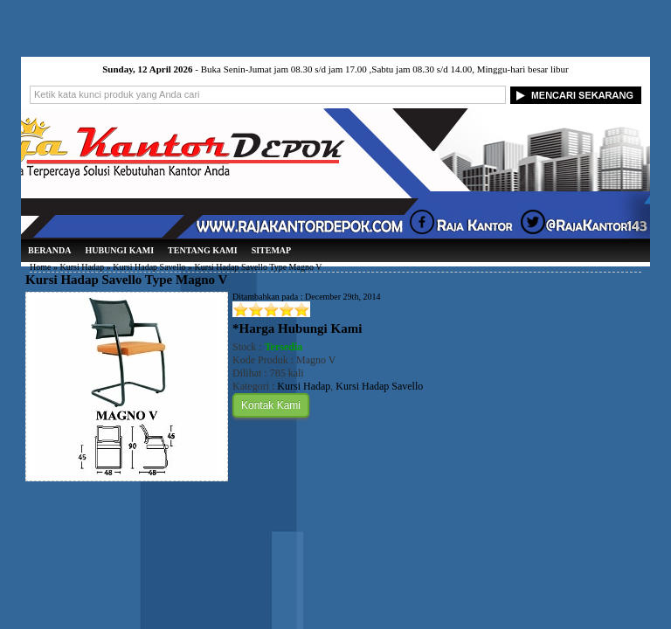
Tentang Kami (203, 250)
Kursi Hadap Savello (149, 267)
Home (40, 267)
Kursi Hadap (81, 267)
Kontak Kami (271, 405)
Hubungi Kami (119, 250)
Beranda (49, 250)
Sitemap (272, 250)
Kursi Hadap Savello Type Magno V (126, 280)
